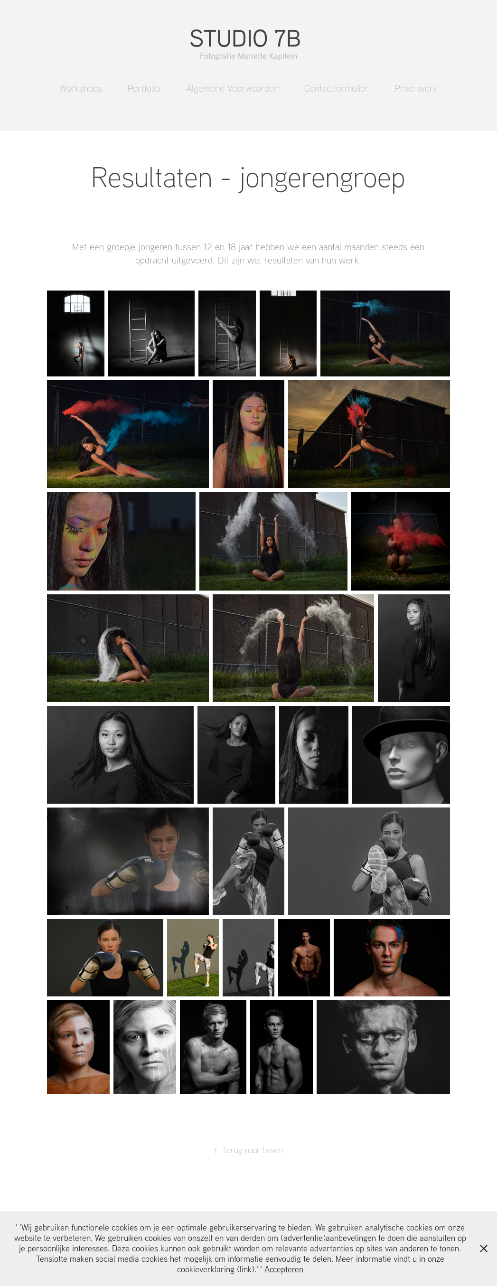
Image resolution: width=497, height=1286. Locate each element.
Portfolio (144, 88)
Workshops (80, 88)
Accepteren (283, 1269)
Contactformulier (336, 88)
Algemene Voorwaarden (232, 88)
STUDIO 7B (248, 37)
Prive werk (416, 88)
